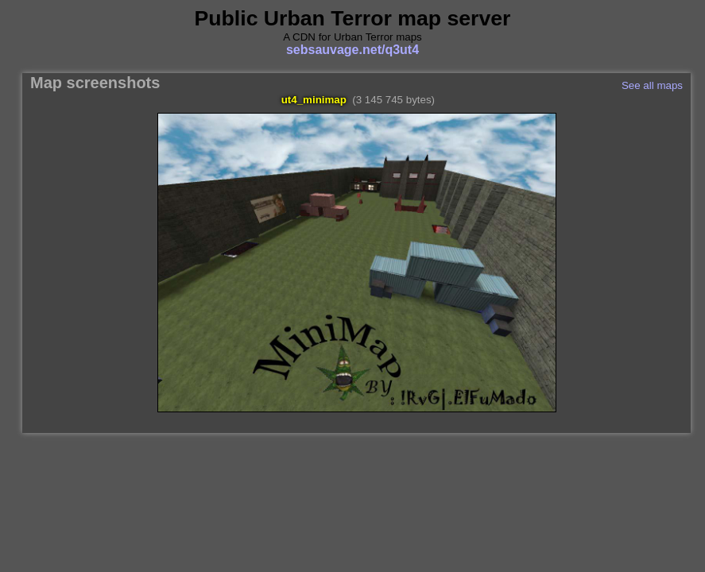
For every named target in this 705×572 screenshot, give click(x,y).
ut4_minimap (314, 100)
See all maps (652, 85)
